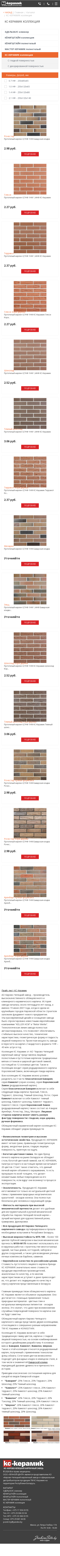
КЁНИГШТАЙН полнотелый (20, 43)
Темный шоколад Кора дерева (20, 721)
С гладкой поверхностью (21, 60)
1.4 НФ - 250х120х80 (19, 92)
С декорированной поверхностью (26, 66)
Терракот (9, 253)
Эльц (6, 604)
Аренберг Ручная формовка (19, 897)
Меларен (9, 546)
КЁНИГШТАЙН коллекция (19, 37)
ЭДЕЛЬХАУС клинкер (17, 31)
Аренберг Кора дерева (16, 955)
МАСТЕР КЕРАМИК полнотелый (23, 49)
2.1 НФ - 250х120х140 (20, 98)
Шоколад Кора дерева (16, 663)
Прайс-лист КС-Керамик (14, 990)
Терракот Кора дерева (16, 487)
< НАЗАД (7, 12)
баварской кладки (37, 1362)
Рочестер (9, 136)
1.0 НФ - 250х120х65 (19, 86)
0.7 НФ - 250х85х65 (19, 80)
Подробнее (30, 154)
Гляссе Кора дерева (14, 311)
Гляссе (7, 194)
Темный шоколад (13, 428)
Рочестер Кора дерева (16, 838)
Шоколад (9, 370)
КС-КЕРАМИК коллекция (19, 54)
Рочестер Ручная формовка (19, 780)
